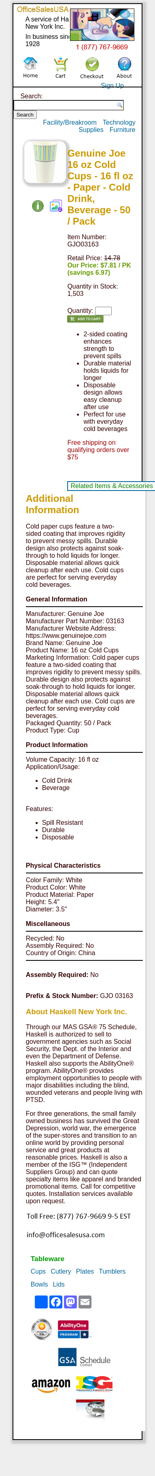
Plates (85, 1271)
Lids (58, 1284)
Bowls (39, 1284)
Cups (38, 1271)
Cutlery (61, 1271)
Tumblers (112, 1271)
